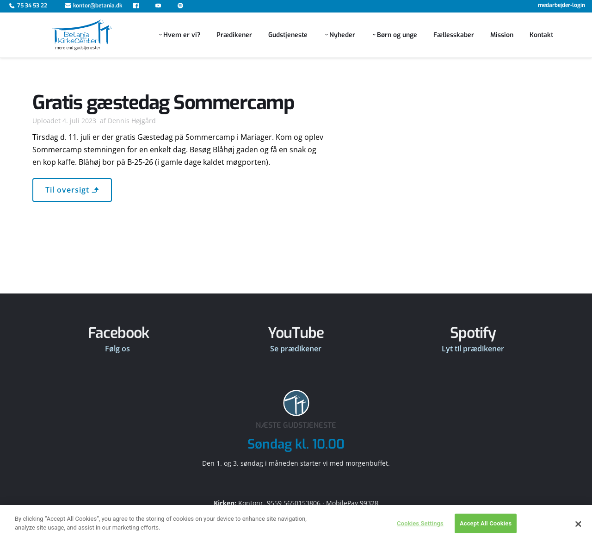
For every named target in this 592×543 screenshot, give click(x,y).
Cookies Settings (420, 531)
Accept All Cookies (486, 531)
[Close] (578, 532)
